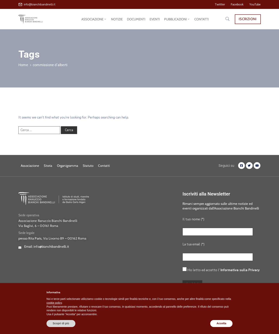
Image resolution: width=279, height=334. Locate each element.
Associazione (30, 166)
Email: (46, 246)
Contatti (104, 166)
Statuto (88, 166)
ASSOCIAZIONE (94, 19)
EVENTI (155, 19)
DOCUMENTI (136, 19)
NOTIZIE (117, 19)
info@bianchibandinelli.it (39, 4)
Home (23, 65)
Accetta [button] (221, 323)
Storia (48, 166)
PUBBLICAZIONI (177, 19)
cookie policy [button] (54, 302)
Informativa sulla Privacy (240, 270)
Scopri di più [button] (61, 323)
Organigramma (67, 166)
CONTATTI (201, 19)
